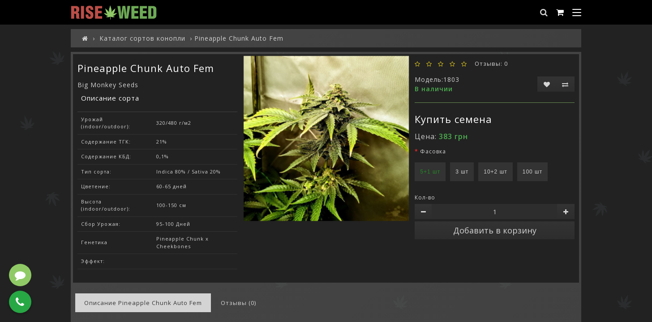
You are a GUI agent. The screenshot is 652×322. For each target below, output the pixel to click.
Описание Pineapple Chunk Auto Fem (143, 303)
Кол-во (425, 197)
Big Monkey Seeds (107, 84)
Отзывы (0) (238, 303)
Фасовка (433, 151)
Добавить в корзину (494, 230)
